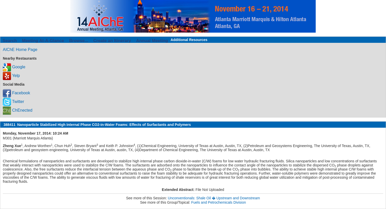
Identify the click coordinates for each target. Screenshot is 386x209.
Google (14, 67)
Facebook (16, 93)
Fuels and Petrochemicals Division (218, 202)
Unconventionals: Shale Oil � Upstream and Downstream (214, 198)
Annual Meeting (152, 40)
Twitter (13, 101)
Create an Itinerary (112, 40)
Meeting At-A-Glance (43, 40)
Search (10, 40)
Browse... (78, 40)
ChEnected (17, 110)
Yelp (11, 75)
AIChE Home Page (20, 49)
